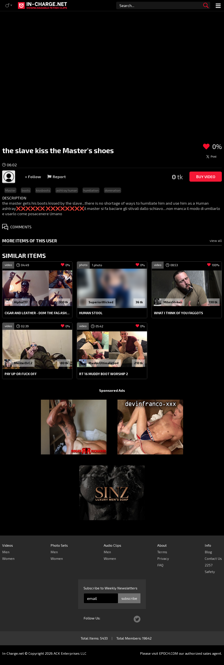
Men (5, 552)
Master (10, 190)
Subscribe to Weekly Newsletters (110, 588)
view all (216, 240)
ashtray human (66, 190)
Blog (208, 552)
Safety (210, 571)
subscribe (129, 598)
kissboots (43, 190)
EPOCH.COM (168, 653)
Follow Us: (92, 618)
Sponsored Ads (112, 390)
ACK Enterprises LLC (70, 653)
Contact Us (213, 558)
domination (112, 190)
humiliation (91, 190)
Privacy (163, 558)
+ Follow (33, 177)
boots (26, 190)
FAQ (160, 565)
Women (8, 558)
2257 (208, 565)
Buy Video (205, 176)
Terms (162, 552)
